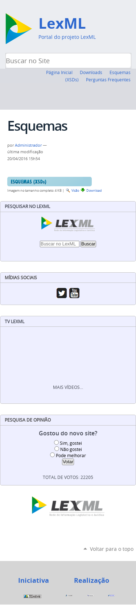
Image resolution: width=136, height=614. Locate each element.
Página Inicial (59, 72)
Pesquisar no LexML (27, 206)
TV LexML (14, 321)
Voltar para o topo (111, 548)
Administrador (28, 145)
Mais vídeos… (68, 387)
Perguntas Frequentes (108, 79)
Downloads (91, 72)
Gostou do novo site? (68, 433)
